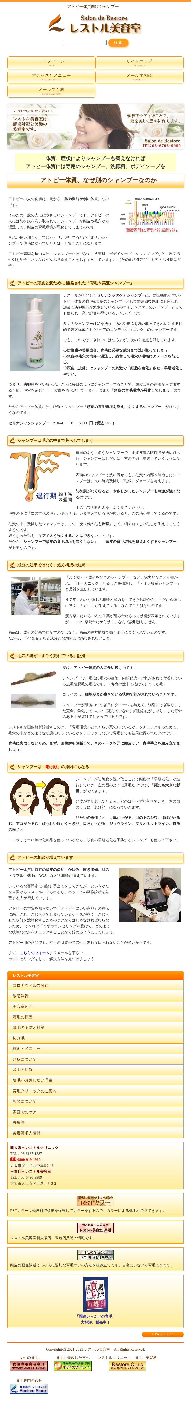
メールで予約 (51, 91)
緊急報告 (21, 996)
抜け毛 (19, 1038)
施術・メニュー (27, 1048)
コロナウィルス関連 (30, 985)
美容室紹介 (23, 1006)
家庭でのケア (25, 1112)
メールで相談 (139, 77)
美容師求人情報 (27, 1133)
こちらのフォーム (34, 953)
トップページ (51, 63)
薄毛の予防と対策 (29, 1027)
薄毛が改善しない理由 (32, 1080)
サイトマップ (139, 63)
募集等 (19, 1122)
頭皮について (25, 1059)
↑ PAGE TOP (162, 1334)
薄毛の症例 (23, 1070)
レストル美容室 (97, 1349)
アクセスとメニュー (51, 77)
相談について (25, 1101)
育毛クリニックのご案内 (34, 1091)
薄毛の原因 (23, 1017)
